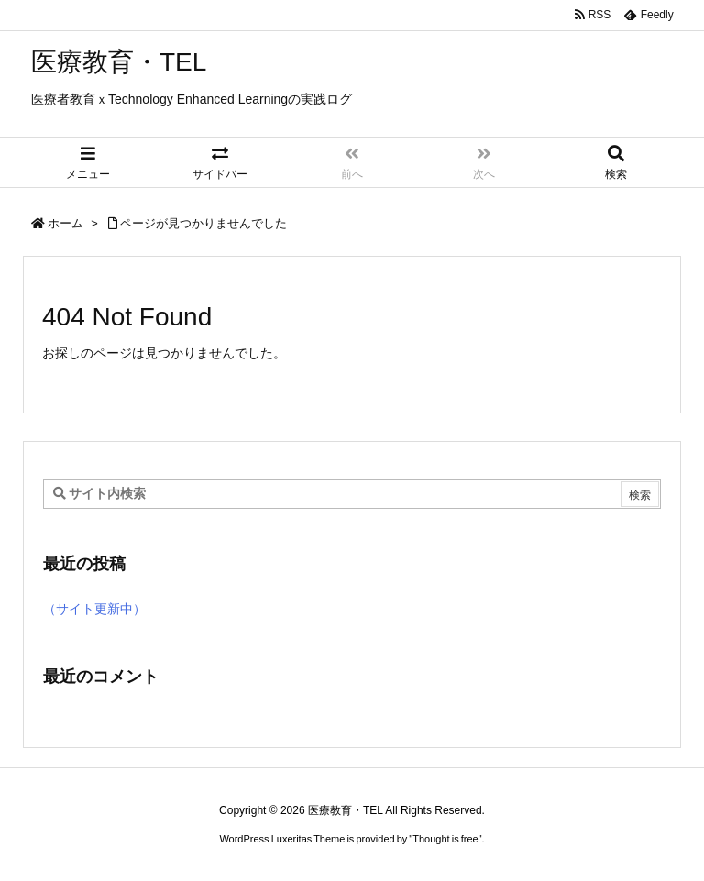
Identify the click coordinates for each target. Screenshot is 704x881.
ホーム (65, 223)
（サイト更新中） (94, 608)
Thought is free (445, 838)
